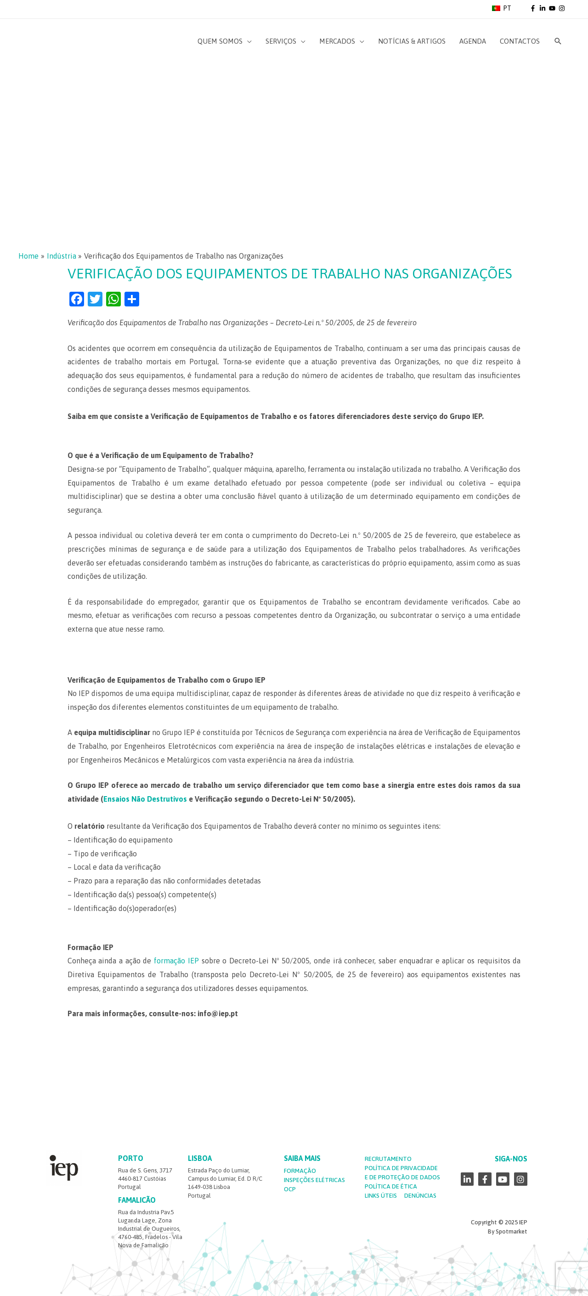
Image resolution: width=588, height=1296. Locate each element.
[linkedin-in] (543, 8)
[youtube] (553, 8)
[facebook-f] (534, 8)
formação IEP (176, 960)
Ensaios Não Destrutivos (145, 799)
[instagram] (562, 8)
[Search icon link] (558, 41)
